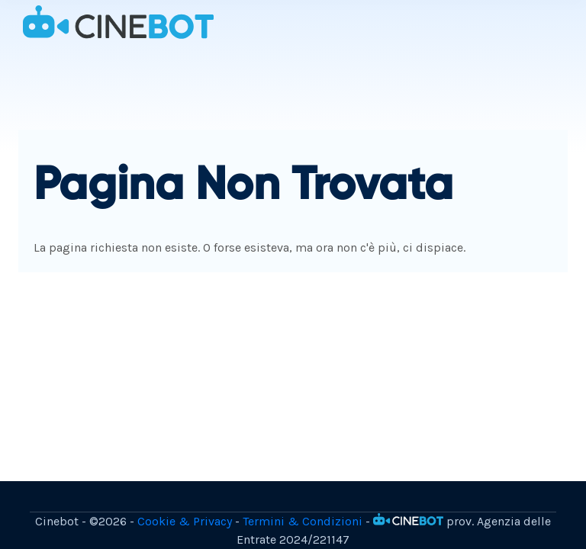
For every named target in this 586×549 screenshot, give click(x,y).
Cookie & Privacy (184, 521)
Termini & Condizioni (302, 521)
